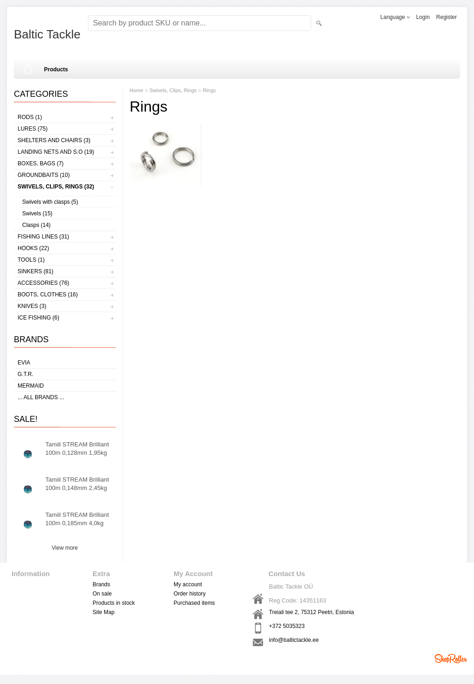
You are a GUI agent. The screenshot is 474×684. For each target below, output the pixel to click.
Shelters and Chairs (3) (54, 140)
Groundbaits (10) (44, 175)
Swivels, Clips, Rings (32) (56, 186)
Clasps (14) (36, 225)
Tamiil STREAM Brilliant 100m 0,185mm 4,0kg (77, 519)
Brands (101, 584)
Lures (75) (33, 129)
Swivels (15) (37, 213)
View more (65, 548)
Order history (190, 593)
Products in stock (114, 603)
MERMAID (31, 386)
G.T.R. (25, 374)
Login (423, 17)
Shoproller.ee (451, 658)
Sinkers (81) (35, 271)
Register (446, 17)
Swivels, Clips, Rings (173, 90)
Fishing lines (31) (43, 236)
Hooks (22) (33, 248)
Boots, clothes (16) (48, 294)
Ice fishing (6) (38, 317)
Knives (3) (32, 306)
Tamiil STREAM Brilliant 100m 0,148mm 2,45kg (77, 483)
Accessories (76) (43, 283)
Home (136, 90)
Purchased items (194, 603)
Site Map (103, 612)
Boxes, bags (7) (40, 163)
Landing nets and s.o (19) (56, 152)
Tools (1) (31, 260)
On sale (102, 593)
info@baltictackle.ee (294, 640)
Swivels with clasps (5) (50, 202)
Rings (209, 90)
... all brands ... (41, 397)
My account (188, 584)
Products (56, 69)
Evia (24, 362)
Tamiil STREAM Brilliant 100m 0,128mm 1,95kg (77, 448)
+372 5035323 (287, 626)
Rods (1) (30, 117)
